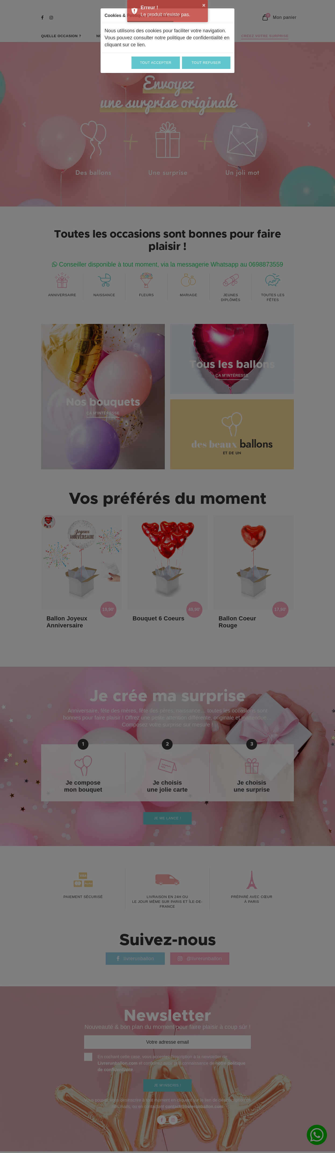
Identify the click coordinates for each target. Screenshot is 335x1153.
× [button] (203, 5)
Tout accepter (155, 63)
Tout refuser (206, 63)
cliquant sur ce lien (125, 44)
